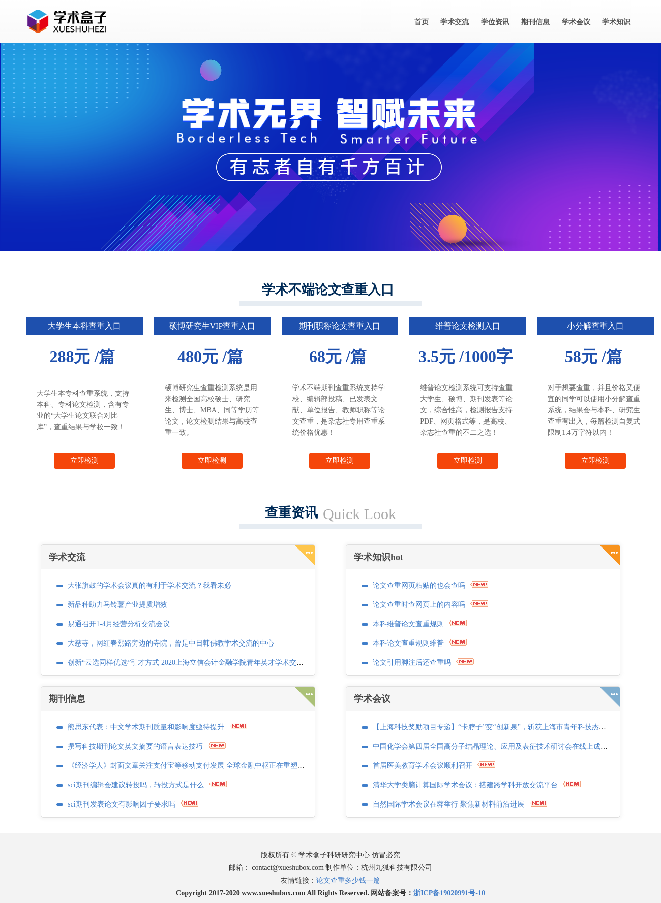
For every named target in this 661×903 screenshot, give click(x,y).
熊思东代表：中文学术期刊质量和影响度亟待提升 (146, 727)
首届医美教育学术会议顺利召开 (422, 765)
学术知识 (616, 22)
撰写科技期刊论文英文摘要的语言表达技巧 (135, 746)
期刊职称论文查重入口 (339, 325)
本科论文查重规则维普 (408, 643)
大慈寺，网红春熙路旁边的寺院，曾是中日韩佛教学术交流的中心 (171, 643)
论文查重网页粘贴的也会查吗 (419, 585)
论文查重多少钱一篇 (348, 880)
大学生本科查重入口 (84, 325)
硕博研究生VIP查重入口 (212, 325)
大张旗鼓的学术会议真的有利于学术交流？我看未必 (149, 585)
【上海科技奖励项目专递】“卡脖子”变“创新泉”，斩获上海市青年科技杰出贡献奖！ (504, 727)
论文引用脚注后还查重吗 (412, 662)
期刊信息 (535, 22)
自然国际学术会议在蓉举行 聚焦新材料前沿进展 (448, 804)
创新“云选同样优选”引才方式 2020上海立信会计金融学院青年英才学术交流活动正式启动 (207, 662)
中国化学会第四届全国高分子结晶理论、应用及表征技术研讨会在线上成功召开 (497, 746)
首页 (421, 22)
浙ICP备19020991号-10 (449, 893)
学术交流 (454, 22)
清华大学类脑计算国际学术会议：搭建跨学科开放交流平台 (465, 785)
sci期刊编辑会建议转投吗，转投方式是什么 (136, 785)
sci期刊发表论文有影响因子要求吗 (121, 804)
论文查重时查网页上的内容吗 (419, 604)
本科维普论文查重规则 (408, 624)
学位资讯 (495, 22)
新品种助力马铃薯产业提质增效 (117, 604)
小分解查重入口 (595, 325)
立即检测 (84, 460)
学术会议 (576, 22)
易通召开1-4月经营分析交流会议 (119, 624)
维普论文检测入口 (467, 325)
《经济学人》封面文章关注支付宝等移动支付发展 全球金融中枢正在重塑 (182, 765)
